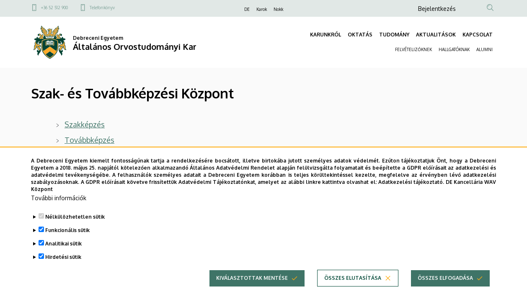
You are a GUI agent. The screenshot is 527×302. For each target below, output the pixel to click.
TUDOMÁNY (394, 34)
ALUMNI (484, 49)
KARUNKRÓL (325, 34)
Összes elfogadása (445, 290)
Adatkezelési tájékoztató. (411, 193)
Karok (261, 9)
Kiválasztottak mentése (252, 290)
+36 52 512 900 (54, 7)
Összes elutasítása (352, 290)
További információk (58, 209)
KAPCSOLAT (477, 34)
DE (247, 9)
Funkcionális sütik (67, 242)
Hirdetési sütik (63, 269)
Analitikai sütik (63, 255)
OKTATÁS (360, 34)
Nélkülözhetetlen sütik (75, 228)
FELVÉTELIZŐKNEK (413, 49)
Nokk (278, 9)
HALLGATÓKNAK (454, 49)
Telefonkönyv (102, 7)
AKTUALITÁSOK (436, 34)
